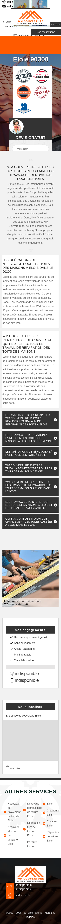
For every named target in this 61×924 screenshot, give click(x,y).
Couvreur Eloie (50, 823)
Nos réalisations (45, 32)
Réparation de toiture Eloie (50, 836)
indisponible (24, 673)
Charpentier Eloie (50, 812)
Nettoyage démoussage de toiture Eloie (30, 810)
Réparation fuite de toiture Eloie (30, 829)
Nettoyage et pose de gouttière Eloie (11, 835)
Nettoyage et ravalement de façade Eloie (11, 812)
